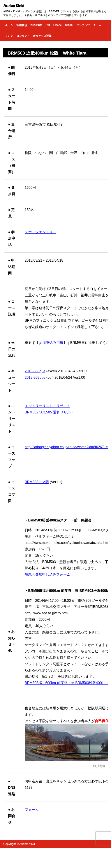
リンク (9, 35)
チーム (97, 25)
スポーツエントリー (40, 232)
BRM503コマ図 (37, 482)
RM (48, 25)
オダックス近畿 (42, 35)
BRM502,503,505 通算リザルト (49, 412)
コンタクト (23, 35)
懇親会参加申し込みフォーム (47, 574)
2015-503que (35, 371)
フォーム (32, 809)
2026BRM (36, 25)
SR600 (69, 25)
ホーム (9, 25)
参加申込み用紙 (51, 343)
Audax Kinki (13, 6)
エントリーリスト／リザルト (47, 406)
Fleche (57, 25)
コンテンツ (83, 25)
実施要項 (21, 25)
